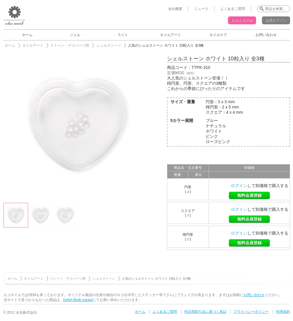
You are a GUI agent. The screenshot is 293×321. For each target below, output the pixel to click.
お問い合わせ (266, 35)
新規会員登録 (242, 20)
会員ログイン (276, 20)
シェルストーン (108, 45)
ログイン (239, 185)
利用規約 (283, 312)
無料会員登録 (249, 195)
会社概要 (175, 9)
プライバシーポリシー (251, 312)
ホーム (27, 35)
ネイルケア (218, 35)
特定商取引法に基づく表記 (205, 312)
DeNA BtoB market (78, 300)
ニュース (201, 9)
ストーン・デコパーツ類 (69, 45)
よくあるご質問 (232, 9)
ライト (122, 35)
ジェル (75, 35)
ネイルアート (170, 35)
